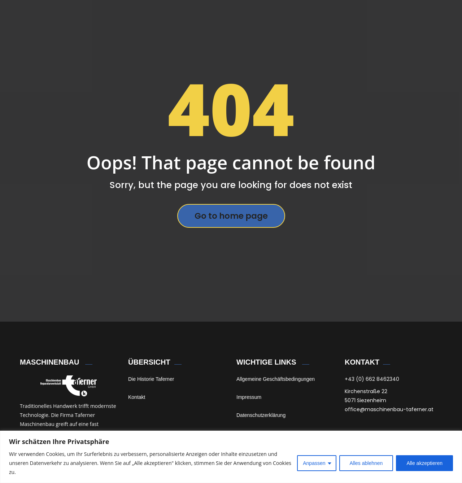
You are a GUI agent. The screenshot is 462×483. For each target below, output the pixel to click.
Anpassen (314, 463)
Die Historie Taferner (151, 379)
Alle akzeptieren (424, 463)
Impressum (248, 397)
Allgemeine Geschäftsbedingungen (275, 379)
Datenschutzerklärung (261, 415)
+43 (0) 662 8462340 (372, 379)
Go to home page (231, 216)
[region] (231, 457)
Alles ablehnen (366, 463)
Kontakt (136, 397)
